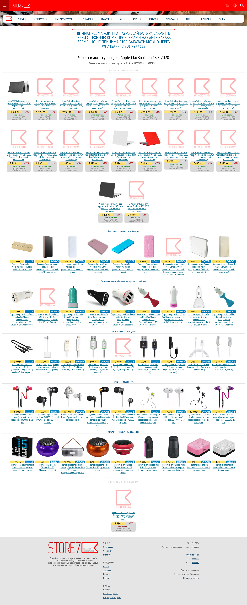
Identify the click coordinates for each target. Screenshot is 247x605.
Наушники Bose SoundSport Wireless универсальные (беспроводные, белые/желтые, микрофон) (148, 418)
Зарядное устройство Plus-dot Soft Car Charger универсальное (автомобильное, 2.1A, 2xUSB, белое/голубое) (223, 319)
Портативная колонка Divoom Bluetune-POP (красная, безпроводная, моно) (123, 468)
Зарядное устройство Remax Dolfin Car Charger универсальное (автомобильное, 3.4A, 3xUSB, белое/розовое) (123, 319)
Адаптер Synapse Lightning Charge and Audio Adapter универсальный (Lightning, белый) (47, 368)
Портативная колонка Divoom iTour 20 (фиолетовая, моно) (47, 467)
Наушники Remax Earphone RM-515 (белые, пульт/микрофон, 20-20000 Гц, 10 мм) (173, 418)
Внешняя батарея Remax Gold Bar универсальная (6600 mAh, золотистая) (22, 267)
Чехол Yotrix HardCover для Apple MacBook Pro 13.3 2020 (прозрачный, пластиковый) (176, 155)
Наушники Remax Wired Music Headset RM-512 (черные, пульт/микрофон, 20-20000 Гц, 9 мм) (123, 418)
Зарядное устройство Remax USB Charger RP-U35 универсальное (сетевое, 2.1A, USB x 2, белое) (47, 318)
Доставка (107, 570)
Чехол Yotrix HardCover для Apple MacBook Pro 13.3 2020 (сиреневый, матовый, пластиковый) (202, 156)
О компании (108, 546)
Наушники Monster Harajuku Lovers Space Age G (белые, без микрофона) (72, 417)
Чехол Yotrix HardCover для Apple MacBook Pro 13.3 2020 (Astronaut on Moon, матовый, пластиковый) (123, 104)
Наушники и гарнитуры (123, 381)
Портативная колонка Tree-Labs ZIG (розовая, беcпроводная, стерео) (148, 467)
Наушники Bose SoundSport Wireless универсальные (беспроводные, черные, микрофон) (198, 418)
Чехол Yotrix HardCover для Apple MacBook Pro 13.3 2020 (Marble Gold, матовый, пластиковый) (45, 156)
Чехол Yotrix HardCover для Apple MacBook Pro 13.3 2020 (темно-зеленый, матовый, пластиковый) (228, 156)
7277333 (195, 558)
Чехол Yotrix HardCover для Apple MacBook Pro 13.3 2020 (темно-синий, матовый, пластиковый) (136, 207)
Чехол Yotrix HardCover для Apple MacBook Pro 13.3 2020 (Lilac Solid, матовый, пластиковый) (228, 104)
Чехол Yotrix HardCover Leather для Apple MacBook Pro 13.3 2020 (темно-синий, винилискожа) (97, 104)
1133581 (195, 562)
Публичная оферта (191, 578)
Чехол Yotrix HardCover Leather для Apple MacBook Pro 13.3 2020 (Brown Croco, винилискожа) (71, 104)
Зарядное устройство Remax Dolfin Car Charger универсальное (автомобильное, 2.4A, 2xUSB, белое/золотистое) (22, 319)
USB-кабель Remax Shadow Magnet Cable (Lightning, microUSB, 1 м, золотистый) (72, 367)
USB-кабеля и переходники (123, 331)
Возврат (106, 578)
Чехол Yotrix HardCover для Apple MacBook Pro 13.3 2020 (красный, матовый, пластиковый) (150, 156)
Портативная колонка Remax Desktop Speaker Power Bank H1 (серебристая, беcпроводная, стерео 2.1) (73, 468)
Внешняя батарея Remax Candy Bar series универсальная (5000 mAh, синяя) (123, 268)
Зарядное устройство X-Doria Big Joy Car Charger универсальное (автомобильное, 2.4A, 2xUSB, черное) (98, 319)
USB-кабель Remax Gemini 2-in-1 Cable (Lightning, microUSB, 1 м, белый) (224, 367)
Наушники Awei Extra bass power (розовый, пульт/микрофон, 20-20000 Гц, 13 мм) (22, 418)
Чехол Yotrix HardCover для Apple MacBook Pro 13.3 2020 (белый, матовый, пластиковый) (123, 156)
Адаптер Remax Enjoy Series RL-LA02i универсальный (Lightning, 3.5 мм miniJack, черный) (173, 368)
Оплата (106, 566)
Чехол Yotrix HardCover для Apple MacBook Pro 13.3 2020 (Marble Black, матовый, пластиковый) (19, 156)
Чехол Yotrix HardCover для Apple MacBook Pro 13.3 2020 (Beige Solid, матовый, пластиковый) (150, 104)
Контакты (107, 554)
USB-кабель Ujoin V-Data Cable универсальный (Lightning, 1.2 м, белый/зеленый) (98, 368)
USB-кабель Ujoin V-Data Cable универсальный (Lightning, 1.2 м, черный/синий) (148, 368)
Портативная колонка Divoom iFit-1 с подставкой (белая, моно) (224, 467)
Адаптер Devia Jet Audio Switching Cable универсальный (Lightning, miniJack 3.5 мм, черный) (22, 368)
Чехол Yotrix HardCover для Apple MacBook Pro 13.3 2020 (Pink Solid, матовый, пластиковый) (97, 156)
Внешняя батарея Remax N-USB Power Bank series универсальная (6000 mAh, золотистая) (224, 268)
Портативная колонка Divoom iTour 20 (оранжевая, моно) (98, 467)
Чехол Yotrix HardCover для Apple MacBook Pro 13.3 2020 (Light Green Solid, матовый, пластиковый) (202, 104)
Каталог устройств (110, 593)
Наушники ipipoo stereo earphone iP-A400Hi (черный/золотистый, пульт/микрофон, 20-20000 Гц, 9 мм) (98, 419)
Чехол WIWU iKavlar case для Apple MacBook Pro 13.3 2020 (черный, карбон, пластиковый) (19, 104)
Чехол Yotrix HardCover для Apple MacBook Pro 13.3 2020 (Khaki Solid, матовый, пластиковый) (176, 104)
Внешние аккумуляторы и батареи (124, 231)
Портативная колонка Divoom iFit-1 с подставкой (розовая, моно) (198, 467)
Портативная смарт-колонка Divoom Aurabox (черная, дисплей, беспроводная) (22, 467)
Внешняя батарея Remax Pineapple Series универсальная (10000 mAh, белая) (72, 268)
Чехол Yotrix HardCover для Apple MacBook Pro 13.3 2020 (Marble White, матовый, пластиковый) (71, 156)
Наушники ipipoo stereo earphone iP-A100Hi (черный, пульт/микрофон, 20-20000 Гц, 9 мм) (47, 418)
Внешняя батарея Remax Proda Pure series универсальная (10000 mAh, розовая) (148, 268)
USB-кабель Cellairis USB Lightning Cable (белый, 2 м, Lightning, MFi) (198, 367)
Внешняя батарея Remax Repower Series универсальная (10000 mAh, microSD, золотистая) (47, 268)
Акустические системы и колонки (123, 431)
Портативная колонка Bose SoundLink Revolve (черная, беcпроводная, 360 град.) (173, 467)
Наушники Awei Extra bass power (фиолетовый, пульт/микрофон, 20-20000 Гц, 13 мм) (224, 418)
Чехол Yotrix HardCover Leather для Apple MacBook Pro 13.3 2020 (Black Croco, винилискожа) (45, 104)
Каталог (106, 589)
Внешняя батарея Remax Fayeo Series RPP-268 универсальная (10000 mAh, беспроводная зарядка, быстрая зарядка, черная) (173, 269)
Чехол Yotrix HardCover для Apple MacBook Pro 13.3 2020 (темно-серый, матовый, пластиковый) (110, 207)
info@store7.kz (192, 554)
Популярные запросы (112, 597)
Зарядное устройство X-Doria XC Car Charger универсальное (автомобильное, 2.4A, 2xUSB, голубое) (72, 319)
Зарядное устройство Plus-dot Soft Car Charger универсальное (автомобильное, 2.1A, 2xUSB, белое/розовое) (148, 319)
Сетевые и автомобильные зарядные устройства (123, 281)
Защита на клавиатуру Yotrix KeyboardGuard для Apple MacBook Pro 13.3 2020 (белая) (123, 516)
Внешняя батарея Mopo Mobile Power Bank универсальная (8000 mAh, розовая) (98, 268)
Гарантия (107, 574)
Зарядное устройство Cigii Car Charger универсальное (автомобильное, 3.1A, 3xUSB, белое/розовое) (173, 318)
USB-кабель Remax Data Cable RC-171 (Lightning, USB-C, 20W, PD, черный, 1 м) (123, 367)
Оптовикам (107, 550)
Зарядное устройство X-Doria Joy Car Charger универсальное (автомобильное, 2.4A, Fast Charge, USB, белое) (199, 319)
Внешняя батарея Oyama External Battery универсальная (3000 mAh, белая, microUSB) (198, 268)
